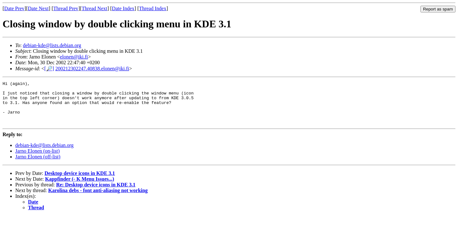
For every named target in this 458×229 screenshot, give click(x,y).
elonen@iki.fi (74, 56)
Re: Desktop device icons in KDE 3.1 (95, 193)
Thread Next (94, 8)
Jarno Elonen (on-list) (37, 159)
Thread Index (152, 8)
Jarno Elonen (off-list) (37, 165)
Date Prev (14, 8)
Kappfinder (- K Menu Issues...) (79, 187)
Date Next (38, 8)
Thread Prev (65, 8)
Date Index (123, 8)
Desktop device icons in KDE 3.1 (80, 181)
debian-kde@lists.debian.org (52, 45)
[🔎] (49, 68)
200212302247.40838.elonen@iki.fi (92, 68)
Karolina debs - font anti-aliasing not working (98, 199)
